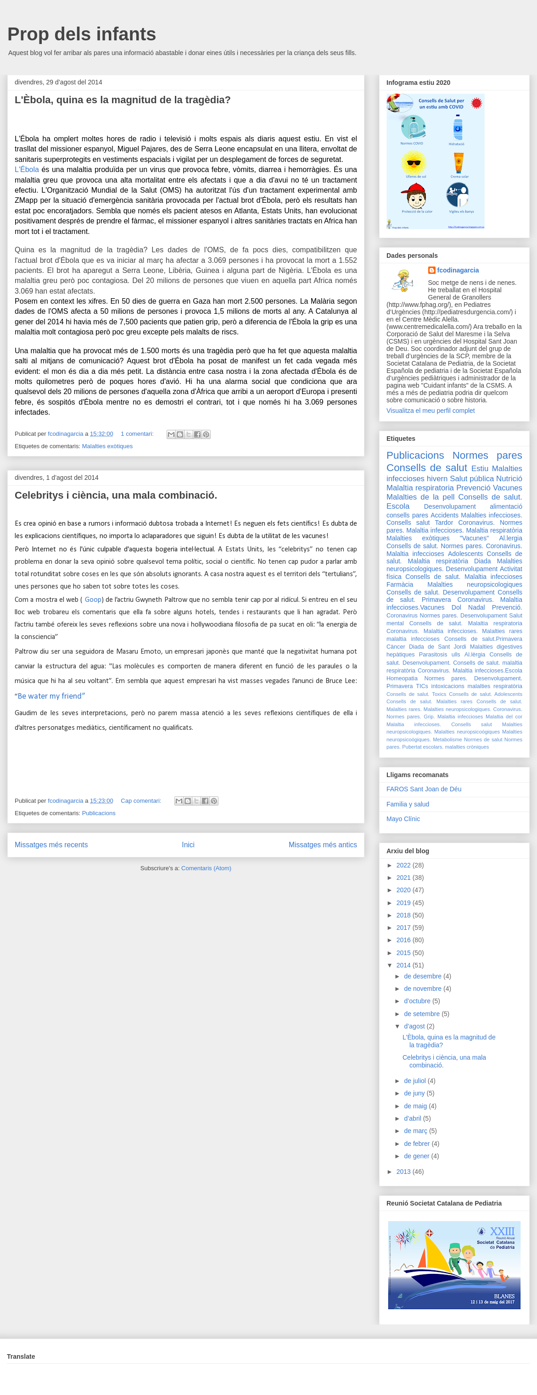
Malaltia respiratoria (420, 488)
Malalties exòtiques (107, 446)
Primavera (399, 686)
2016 (405, 940)
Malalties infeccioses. (491, 515)
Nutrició (509, 478)
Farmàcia (399, 584)
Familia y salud (407, 804)
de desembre (423, 976)
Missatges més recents (51, 845)
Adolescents (465, 553)
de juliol (415, 1080)
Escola (397, 506)
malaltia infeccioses (413, 639)
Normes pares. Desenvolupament (463, 615)
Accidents (445, 515)
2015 (405, 952)
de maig (416, 1106)
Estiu (479, 468)
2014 (405, 965)
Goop (92, 600)
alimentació (506, 506)
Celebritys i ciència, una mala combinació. (116, 495)
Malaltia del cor (504, 716)
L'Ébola (27, 169)
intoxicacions (447, 686)
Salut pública (472, 478)
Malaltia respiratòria (494, 530)
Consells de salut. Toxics (416, 694)
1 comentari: (138, 433)
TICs (422, 686)
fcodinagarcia (458, 270)
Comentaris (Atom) (206, 868)
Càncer (395, 647)
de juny (415, 1093)
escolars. (433, 747)
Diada (482, 561)
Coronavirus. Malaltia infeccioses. (432, 631)
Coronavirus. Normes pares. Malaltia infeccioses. (454, 526)
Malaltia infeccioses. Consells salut (439, 724)
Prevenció (473, 488)
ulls (456, 654)
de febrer (417, 1143)
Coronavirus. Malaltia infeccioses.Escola (470, 670)
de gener (417, 1156)
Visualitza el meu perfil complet (430, 410)
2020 (405, 890)
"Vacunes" (474, 538)
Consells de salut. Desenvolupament (440, 592)
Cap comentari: (142, 800)
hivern (437, 478)
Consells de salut (426, 467)
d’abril (413, 1118)
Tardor (444, 522)
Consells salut (408, 522)
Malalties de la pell (420, 497)
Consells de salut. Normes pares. (434, 546)
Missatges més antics (323, 845)
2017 (405, 927)
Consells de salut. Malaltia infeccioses (463, 576)
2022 (405, 865)
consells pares (407, 515)
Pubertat (411, 747)
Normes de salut (483, 739)
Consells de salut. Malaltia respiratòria (454, 557)
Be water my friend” (51, 696)
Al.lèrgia (475, 654)
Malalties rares (502, 631)
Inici (188, 845)
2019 (405, 902)
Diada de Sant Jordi (437, 647)
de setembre (423, 1013)
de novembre (423, 988)
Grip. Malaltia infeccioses (453, 716)
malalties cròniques (467, 747)
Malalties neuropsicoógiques (467, 731)
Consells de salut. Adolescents (485, 694)
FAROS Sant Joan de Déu (423, 789)
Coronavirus (402, 615)
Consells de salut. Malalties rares (429, 701)
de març (416, 1130)
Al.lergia (510, 538)
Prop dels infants (82, 34)
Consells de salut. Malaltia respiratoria (465, 623)
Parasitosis (433, 654)
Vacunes (507, 488)
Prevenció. (507, 607)
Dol (456, 607)
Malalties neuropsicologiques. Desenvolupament (454, 564)
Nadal (476, 607)
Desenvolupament (450, 506)
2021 (405, 877)
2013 (405, 1171)
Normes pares (487, 455)
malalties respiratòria (495, 686)
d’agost (415, 1026)
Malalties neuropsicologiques (474, 584)
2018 (405, 915)
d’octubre (418, 1001)
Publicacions (99, 813)
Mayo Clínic (403, 819)
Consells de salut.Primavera (483, 639)
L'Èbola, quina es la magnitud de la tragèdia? (123, 100)
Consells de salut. (490, 497)
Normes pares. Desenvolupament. (473, 678)
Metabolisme (447, 739)
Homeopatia (402, 678)
